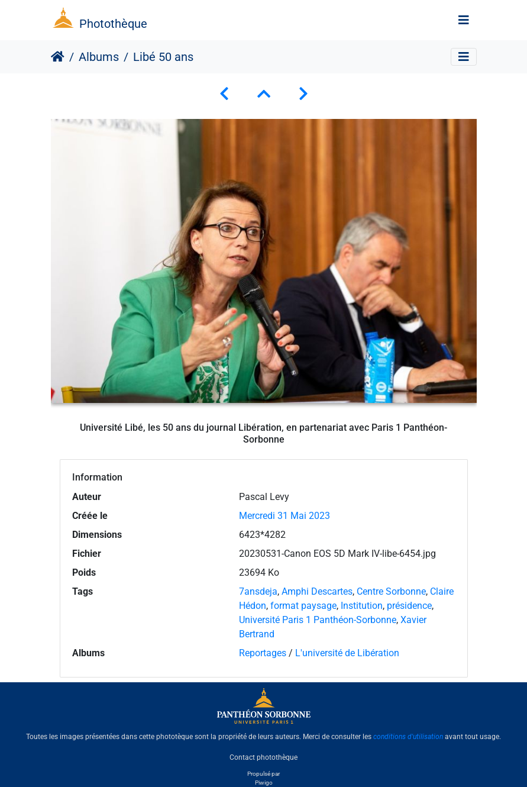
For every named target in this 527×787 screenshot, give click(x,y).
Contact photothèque (263, 757)
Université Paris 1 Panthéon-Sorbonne (317, 619)
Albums (99, 57)
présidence (409, 605)
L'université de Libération (347, 653)
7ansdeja (258, 591)
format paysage (303, 605)
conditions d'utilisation (408, 737)
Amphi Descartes (317, 591)
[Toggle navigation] (464, 20)
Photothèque (113, 24)
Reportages (262, 653)
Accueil (57, 57)
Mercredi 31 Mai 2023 (284, 515)
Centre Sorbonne (391, 591)
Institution (362, 605)
